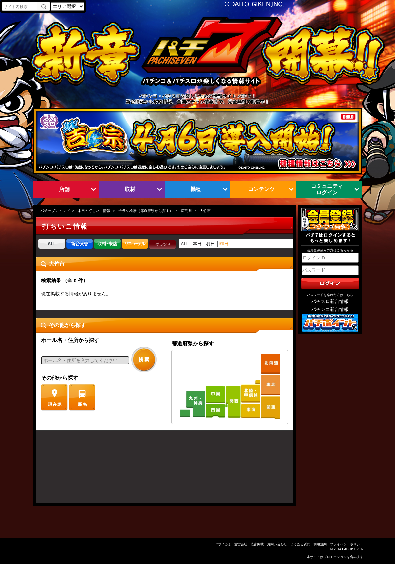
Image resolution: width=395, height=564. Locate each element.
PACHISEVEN (352, 549)
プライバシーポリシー (346, 544)
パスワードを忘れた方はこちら (330, 295)
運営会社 (240, 544)
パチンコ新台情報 (330, 309)
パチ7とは (223, 544)
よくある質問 (300, 544)
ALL (185, 243)
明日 (210, 243)
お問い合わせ (277, 544)
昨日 (224, 243)
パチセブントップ (55, 211)
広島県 (186, 211)
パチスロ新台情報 (330, 301)
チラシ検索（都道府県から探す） (145, 211)
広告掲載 (257, 544)
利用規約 (320, 544)
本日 (197, 243)
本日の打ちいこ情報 (94, 211)
